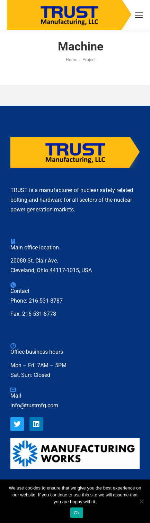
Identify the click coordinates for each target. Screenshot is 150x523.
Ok (77, 512)
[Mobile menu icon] (139, 15)
